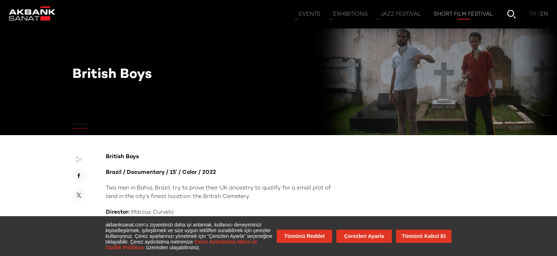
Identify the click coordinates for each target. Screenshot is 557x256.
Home (80, 124)
